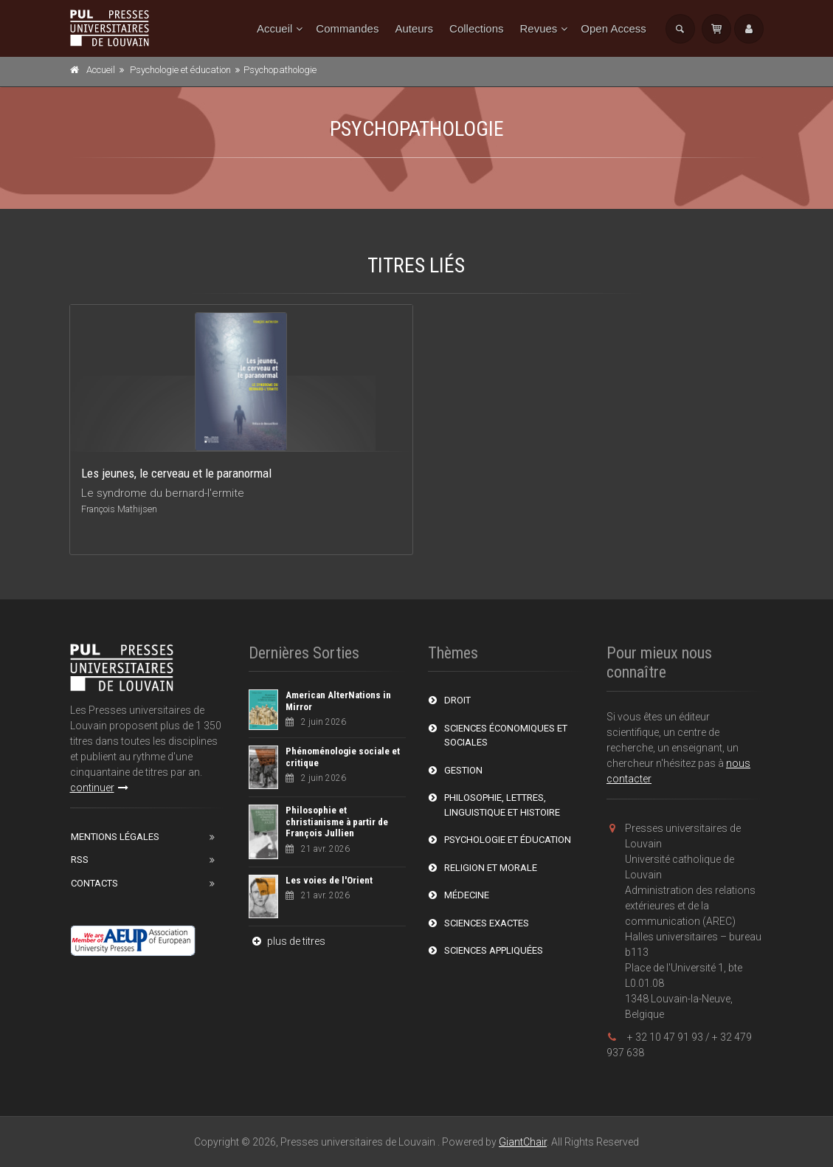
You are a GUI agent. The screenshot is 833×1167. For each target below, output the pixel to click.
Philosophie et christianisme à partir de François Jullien (337, 822)
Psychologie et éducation (180, 69)
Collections (476, 28)
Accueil (274, 28)
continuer (99, 788)
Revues (538, 28)
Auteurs (414, 28)
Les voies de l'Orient (329, 880)
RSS (80, 859)
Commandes (347, 28)
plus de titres (287, 941)
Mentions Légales (115, 836)
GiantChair (523, 1142)
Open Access (613, 28)
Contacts (94, 883)
